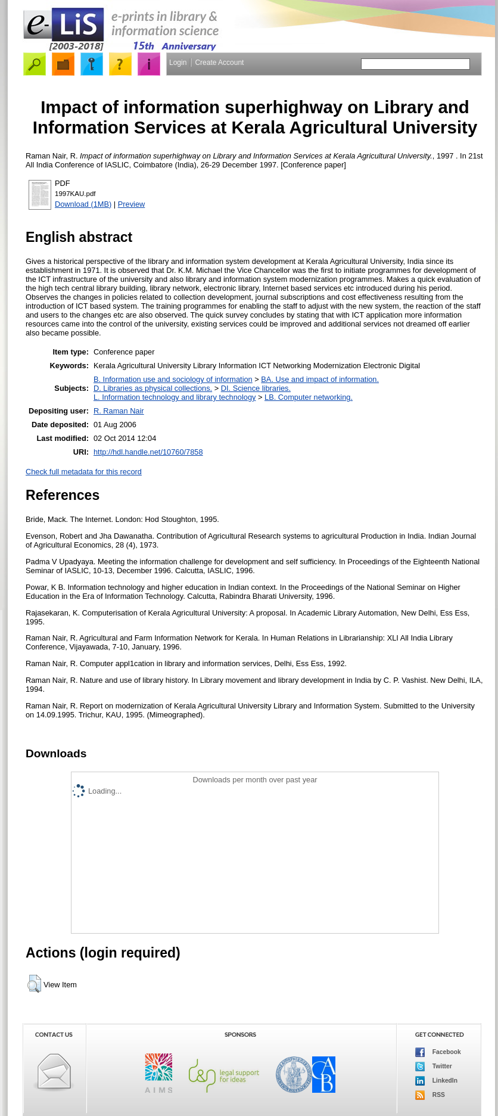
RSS (430, 1095)
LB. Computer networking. (308, 397)
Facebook (438, 1052)
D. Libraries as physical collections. (153, 388)
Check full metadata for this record (84, 471)
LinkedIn (436, 1081)
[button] (34, 984)
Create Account (219, 62)
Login (177, 62)
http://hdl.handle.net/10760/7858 (148, 451)
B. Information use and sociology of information (173, 379)
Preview (131, 204)
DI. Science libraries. (256, 388)
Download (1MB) (83, 204)
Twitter (433, 1066)
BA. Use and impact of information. (320, 379)
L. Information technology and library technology (175, 397)
